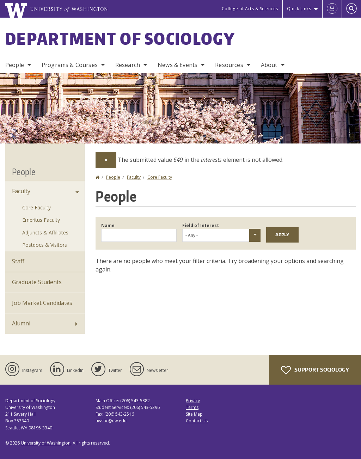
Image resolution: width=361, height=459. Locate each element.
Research (127, 65)
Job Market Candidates (42, 303)
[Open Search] (351, 9)
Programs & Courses (70, 65)
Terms (192, 407)
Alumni (21, 323)
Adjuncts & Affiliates (45, 232)
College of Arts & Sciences (250, 9)
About (269, 65)
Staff (18, 261)
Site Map (194, 414)
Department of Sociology (120, 38)
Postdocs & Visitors (44, 244)
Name (108, 225)
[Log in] (332, 9)
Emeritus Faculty (41, 219)
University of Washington (46, 443)
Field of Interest (200, 225)
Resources (229, 65)
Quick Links (299, 9)
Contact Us (197, 421)
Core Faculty (159, 177)
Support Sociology (315, 370)
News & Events (177, 65)
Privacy (193, 401)
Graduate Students (37, 282)
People (14, 65)
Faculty (134, 177)
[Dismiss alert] (106, 160)
